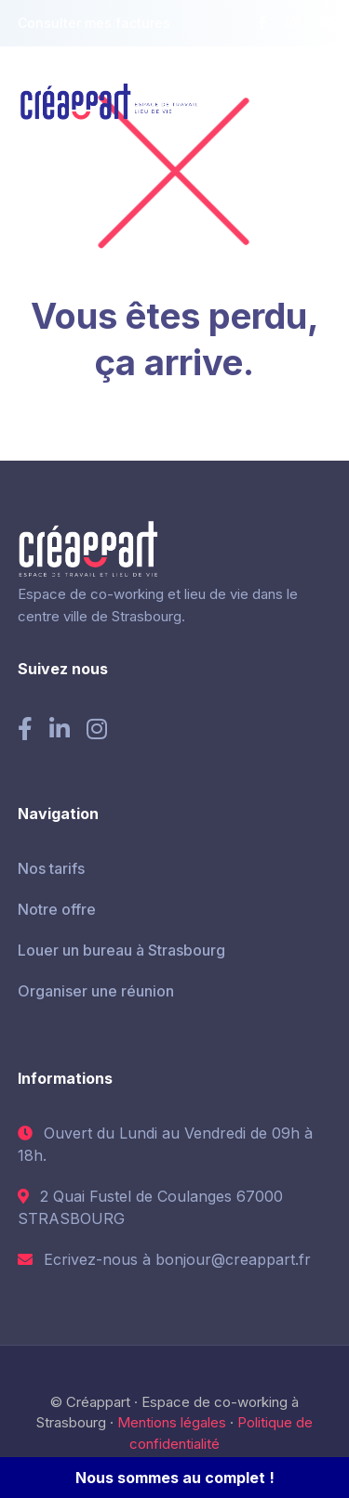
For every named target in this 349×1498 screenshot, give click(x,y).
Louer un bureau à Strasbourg (121, 950)
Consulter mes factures (94, 23)
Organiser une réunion (96, 991)
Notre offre (57, 909)
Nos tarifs (51, 868)
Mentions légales (171, 1422)
